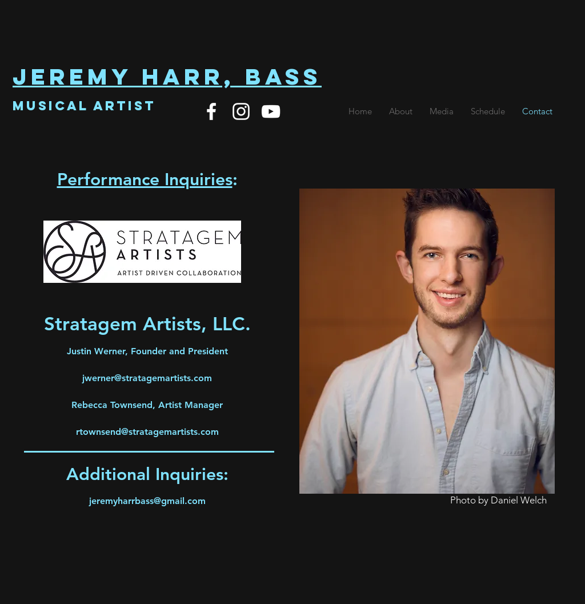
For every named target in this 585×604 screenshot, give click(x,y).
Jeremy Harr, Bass (167, 76)
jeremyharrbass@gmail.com (147, 500)
